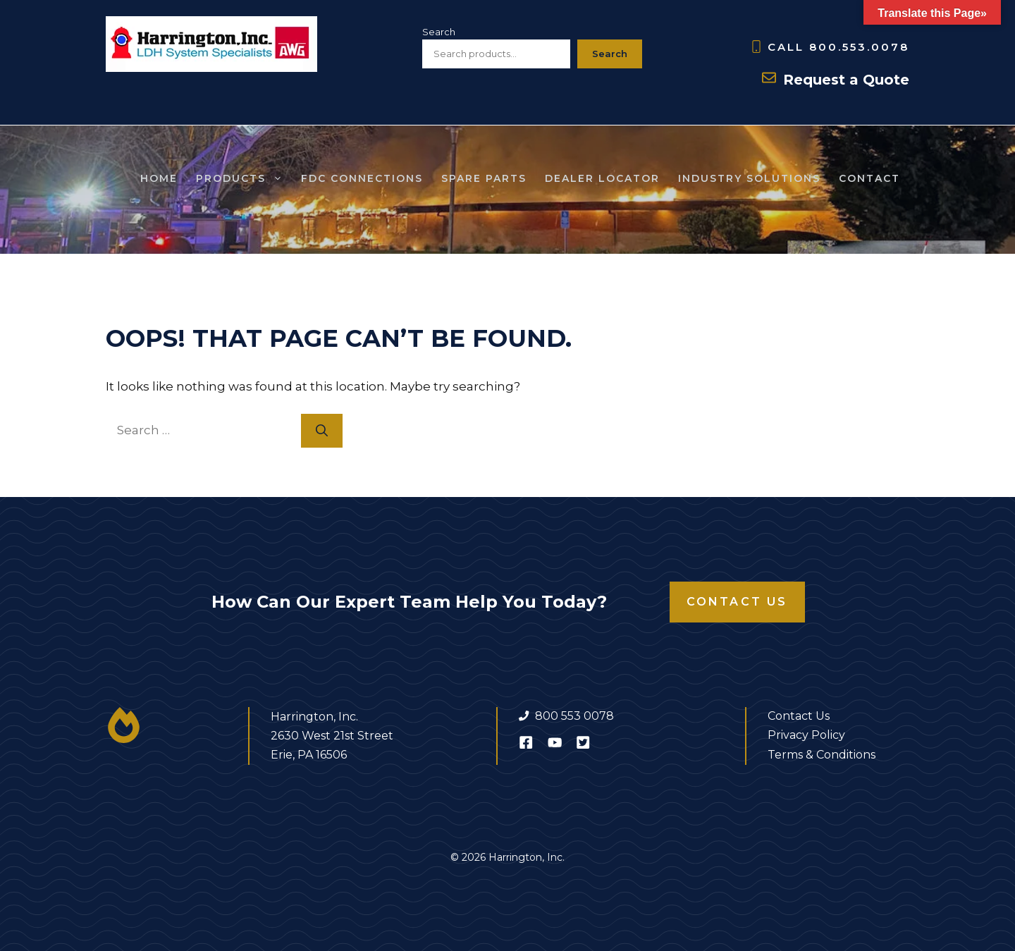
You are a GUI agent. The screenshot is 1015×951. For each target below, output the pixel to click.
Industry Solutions (749, 178)
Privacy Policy (806, 735)
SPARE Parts (484, 178)
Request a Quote (846, 79)
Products (244, 178)
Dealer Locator (602, 178)
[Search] (322, 431)
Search (438, 31)
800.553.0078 (859, 47)
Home (159, 178)
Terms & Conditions (821, 754)
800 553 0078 (574, 716)
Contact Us (737, 601)
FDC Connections (362, 178)
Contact (869, 178)
